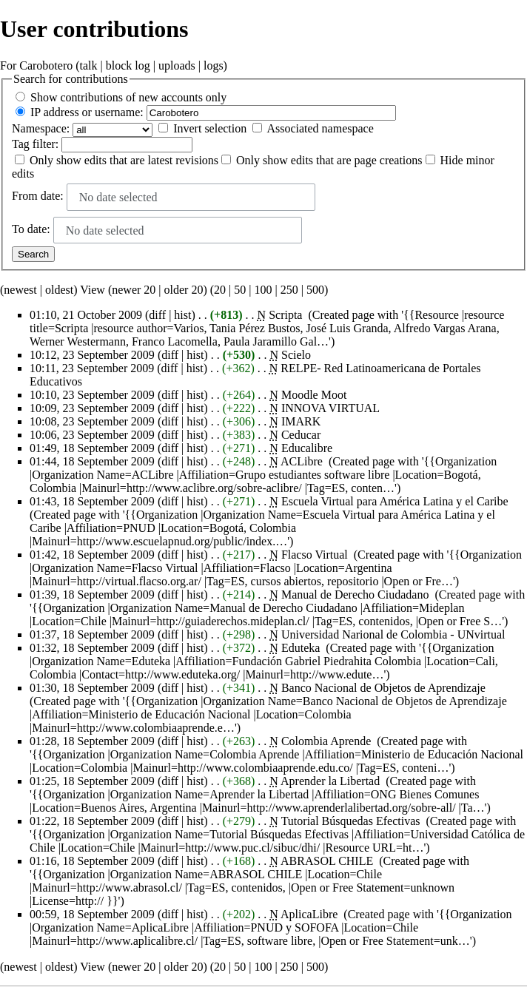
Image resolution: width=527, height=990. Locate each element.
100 (263, 289)
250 (289, 289)
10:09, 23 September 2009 (92, 408)
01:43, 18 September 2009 (92, 501)
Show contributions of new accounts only (128, 97)
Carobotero (46, 65)
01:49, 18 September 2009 (92, 448)
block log (128, 65)
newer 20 (133, 289)
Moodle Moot (313, 394)
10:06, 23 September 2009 (92, 434)
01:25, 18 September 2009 (92, 781)
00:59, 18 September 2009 (92, 914)
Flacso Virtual (314, 554)
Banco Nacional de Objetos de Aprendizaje (383, 687)
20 (220, 289)
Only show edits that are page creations (329, 160)
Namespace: (41, 128)
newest (20, 289)
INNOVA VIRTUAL (330, 408)
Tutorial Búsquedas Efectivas (350, 821)
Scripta (285, 315)
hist (182, 315)
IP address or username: (87, 112)
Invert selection (209, 128)
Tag (21, 144)
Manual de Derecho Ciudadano (355, 594)
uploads (176, 65)
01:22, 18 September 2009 (92, 821)
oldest (59, 289)
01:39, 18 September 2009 (92, 594)
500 (315, 289)
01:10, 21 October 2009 (86, 315)
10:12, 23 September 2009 (92, 354)
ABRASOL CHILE (327, 861)
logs (214, 65)
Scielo (296, 354)
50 (240, 289)
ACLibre (302, 461)
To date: (31, 229)
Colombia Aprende (326, 741)
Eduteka (300, 648)
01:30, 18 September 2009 (92, 687)
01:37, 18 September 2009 (92, 634)
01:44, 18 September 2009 (92, 461)
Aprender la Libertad (330, 781)
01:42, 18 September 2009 (92, 554)
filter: (35, 144)
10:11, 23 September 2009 (92, 368)
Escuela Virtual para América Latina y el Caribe (394, 501)
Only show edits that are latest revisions (124, 160)
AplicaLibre (309, 914)
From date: (38, 195)
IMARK (300, 421)
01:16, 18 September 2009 (92, 861)
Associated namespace (319, 128)
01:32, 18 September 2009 (92, 648)
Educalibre (306, 448)
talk (89, 65)
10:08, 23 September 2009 (92, 421)
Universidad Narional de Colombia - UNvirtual (393, 634)
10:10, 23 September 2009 (92, 394)
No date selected (118, 197)
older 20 (184, 289)
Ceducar (300, 434)
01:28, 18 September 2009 (92, 741)
